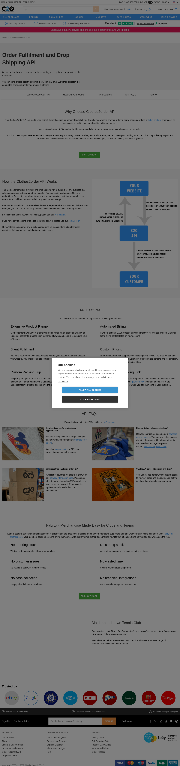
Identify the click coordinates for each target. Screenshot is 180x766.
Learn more (63, 386)
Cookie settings (107, 395)
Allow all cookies (73, 395)
